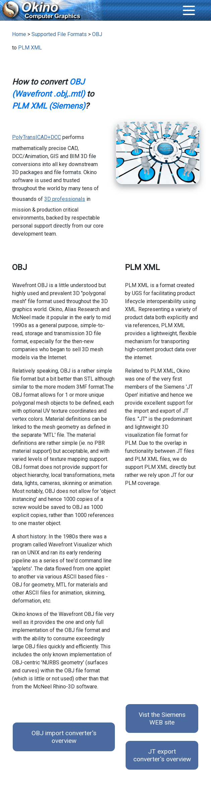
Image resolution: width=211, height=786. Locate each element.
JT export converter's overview (162, 755)
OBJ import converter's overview (63, 737)
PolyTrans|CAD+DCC (36, 137)
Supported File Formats (59, 34)
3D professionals (64, 199)
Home (19, 34)
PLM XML (30, 47)
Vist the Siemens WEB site (162, 718)
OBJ (97, 34)
